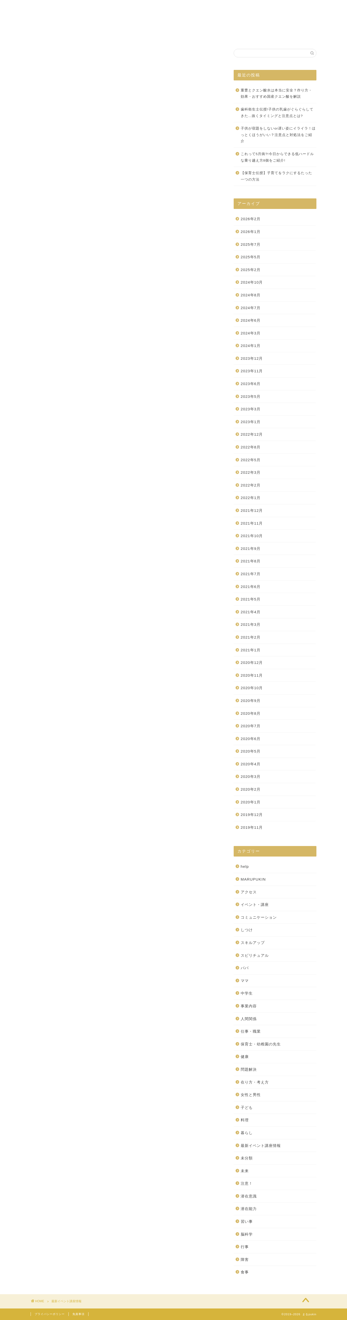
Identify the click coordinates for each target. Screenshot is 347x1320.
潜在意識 (249, 1196)
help (245, 867)
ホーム (112, 36)
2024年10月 (252, 282)
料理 (245, 1120)
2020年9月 (251, 700)
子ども (247, 1107)
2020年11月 (252, 675)
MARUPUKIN (253, 879)
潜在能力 (249, 1209)
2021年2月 (251, 637)
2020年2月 (251, 789)
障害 (245, 1259)
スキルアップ (253, 943)
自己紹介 (196, 36)
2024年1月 (251, 346)
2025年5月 (251, 257)
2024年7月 (251, 308)
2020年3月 (251, 777)
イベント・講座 (255, 905)
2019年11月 (252, 827)
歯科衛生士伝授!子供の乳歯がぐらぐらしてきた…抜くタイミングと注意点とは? (277, 113)
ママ (245, 981)
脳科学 (247, 1234)
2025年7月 (251, 244)
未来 (245, 1171)
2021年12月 (252, 511)
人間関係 (249, 1019)
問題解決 (249, 1069)
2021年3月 (251, 625)
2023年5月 (251, 396)
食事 (245, 1272)
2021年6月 (251, 586)
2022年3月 (251, 472)
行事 (245, 1247)
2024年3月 (251, 333)
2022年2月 (251, 485)
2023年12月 (252, 358)
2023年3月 (251, 409)
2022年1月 (251, 498)
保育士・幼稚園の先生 (261, 1044)
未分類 (247, 1158)
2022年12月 (252, 434)
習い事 (247, 1222)
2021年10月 (252, 536)
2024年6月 (251, 320)
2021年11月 (252, 523)
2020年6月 (251, 739)
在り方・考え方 (255, 1082)
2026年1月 (251, 232)
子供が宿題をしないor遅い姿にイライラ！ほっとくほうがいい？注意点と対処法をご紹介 (278, 135)
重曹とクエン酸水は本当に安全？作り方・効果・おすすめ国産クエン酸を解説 (276, 93)
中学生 (247, 993)
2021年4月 (251, 612)
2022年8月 (251, 447)
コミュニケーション (259, 917)
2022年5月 (251, 460)
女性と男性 (251, 1095)
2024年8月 (251, 295)
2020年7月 (251, 726)
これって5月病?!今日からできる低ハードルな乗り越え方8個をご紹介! (277, 157)
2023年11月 (252, 371)
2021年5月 (251, 599)
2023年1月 (251, 422)
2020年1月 (251, 802)
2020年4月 (251, 764)
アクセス (249, 892)
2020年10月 (252, 688)
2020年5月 (251, 751)
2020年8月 (251, 713)
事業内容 (249, 1006)
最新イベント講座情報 (261, 1145)
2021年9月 (251, 548)
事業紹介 (139, 36)
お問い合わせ (229, 36)
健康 (245, 1057)
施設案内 (167, 36)
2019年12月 (252, 815)
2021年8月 (251, 561)
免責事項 (78, 1313)
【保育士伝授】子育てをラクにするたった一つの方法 (276, 176)
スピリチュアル (255, 955)
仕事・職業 (251, 1031)
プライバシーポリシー (50, 1313)
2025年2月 (251, 270)
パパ (245, 968)
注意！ (247, 1183)
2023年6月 (251, 384)
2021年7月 (251, 574)
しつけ (247, 930)
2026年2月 (251, 219)
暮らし (247, 1133)
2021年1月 (251, 650)
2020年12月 (252, 663)
